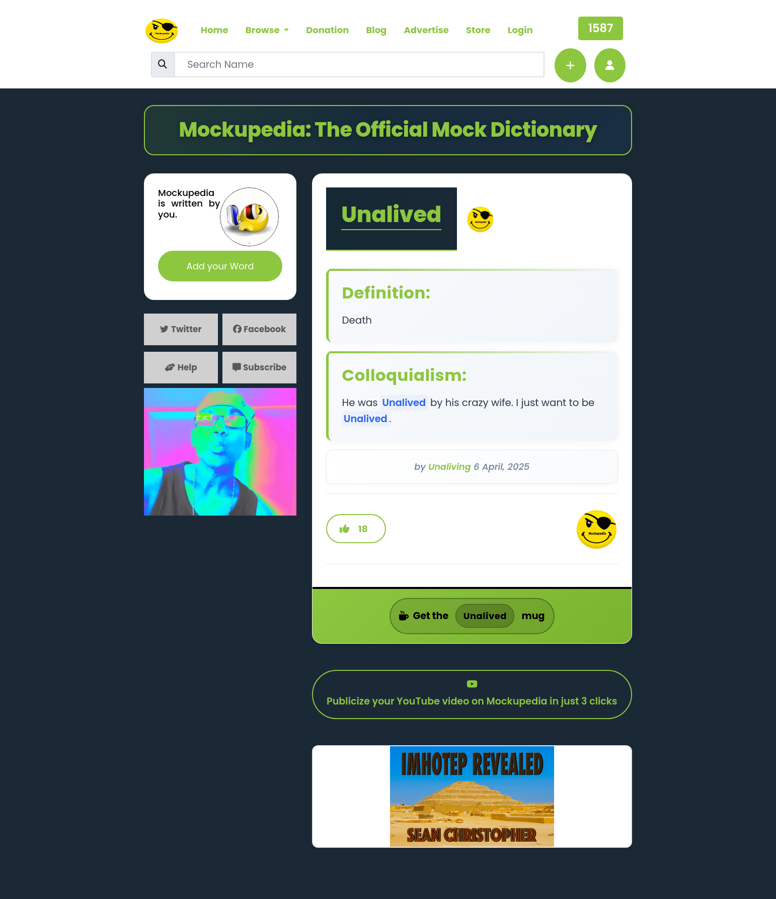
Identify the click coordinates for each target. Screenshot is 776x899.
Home (214, 30)
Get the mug (472, 621)
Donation (327, 30)
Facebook (259, 330)
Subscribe (259, 368)
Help (181, 368)
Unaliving (450, 468)
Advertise (426, 30)
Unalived (393, 217)
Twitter (181, 330)
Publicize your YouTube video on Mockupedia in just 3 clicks (472, 708)
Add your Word (220, 266)
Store (478, 30)
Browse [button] (264, 30)
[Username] (359, 65)
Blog (376, 30)
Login (520, 30)
